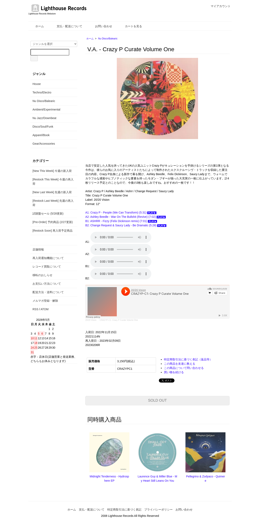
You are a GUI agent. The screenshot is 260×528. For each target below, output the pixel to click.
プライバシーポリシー (158, 509)
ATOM (45, 309)
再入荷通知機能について (48, 258)
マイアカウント (218, 6)
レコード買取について (46, 266)
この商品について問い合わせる (184, 368)
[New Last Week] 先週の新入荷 (52, 192)
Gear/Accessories (43, 143)
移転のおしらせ (42, 275)
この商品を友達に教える (179, 363)
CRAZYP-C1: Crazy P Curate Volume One (119, 320)
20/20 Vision (90, 320)
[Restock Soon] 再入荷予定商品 (52, 230)
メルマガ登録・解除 (45, 300)
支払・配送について (66, 26)
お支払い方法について (46, 283)
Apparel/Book (41, 135)
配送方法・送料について (48, 292)
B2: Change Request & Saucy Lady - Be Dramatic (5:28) (125, 225)
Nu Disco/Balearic (107, 38)
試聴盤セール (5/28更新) (47, 213)
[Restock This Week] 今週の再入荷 (53, 181)
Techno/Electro (41, 92)
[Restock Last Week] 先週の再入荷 (53, 203)
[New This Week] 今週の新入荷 (52, 170)
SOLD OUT (157, 400)
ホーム (36, 26)
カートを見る (130, 26)
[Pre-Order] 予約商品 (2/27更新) (52, 222)
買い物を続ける (174, 372)
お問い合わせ (100, 26)
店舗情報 (38, 249)
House (36, 84)
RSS (35, 309)
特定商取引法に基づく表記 (124, 509)
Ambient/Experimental (46, 109)
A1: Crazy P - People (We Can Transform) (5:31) (120, 212)
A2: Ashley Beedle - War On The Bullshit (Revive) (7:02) (125, 216)
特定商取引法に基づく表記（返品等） (188, 359)
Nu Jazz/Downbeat (44, 118)
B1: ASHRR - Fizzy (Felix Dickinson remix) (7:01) (121, 221)
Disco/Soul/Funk (42, 126)
